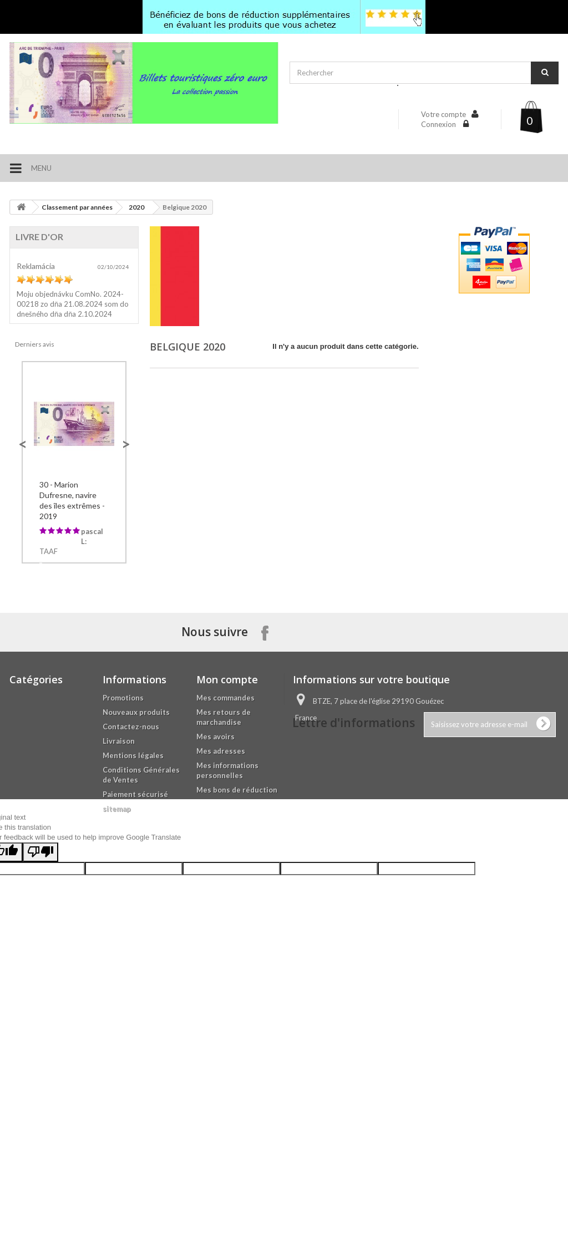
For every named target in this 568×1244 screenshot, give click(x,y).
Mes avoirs (215, 884)
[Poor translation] (40, 1079)
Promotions (123, 845)
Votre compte (443, 114)
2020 (136, 207)
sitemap (117, 956)
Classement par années (77, 207)
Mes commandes (225, 845)
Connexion (439, 124)
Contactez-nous (131, 874)
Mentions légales (133, 903)
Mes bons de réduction (236, 937)
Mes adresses (220, 899)
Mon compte (227, 827)
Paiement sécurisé (135, 942)
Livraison (119, 889)
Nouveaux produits (136, 860)
